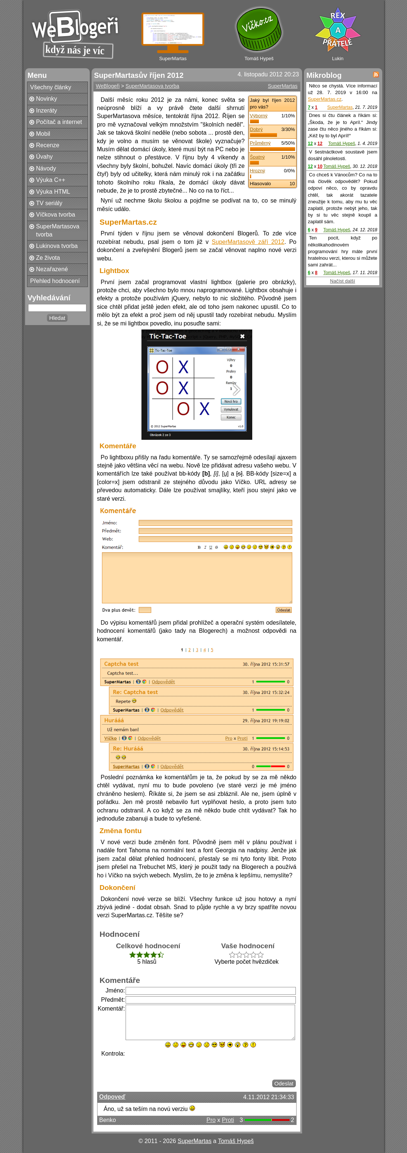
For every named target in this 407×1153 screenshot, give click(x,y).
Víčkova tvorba (55, 214)
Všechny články (50, 87)
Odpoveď (112, 1097)
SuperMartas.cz (325, 99)
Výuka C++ (50, 180)
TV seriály (49, 203)
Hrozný (257, 170)
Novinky (46, 99)
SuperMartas (282, 86)
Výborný (259, 115)
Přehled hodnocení (55, 281)
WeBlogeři (108, 86)
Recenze (47, 145)
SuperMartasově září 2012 (248, 242)
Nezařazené (52, 269)
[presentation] (182, 1064)
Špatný (257, 157)
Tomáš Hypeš (341, 143)
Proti (228, 1120)
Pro (211, 1120)
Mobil (43, 134)
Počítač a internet (59, 122)
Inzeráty (46, 110)
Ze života (48, 258)
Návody (46, 168)
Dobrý (256, 129)
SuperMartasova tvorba (57, 230)
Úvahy (44, 156)
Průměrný (260, 143)
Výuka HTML (53, 192)
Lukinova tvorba (57, 246)
